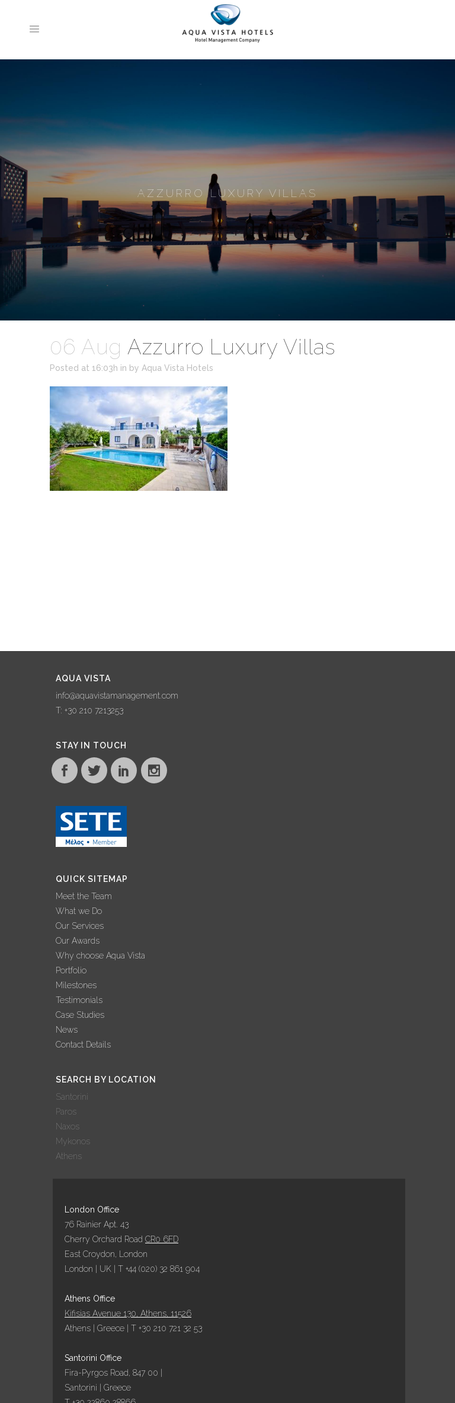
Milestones (76, 985)
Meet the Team (84, 896)
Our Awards (78, 940)
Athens (69, 1156)
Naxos (67, 1126)
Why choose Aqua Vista (100, 955)
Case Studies (80, 1015)
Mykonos (73, 1141)
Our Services (80, 926)
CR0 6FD (161, 1239)
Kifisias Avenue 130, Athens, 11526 (128, 1313)
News (67, 1029)
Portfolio (71, 970)
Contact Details (83, 1044)
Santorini (72, 1097)
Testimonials (79, 1000)
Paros (66, 1111)
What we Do (79, 911)
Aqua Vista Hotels (177, 368)
